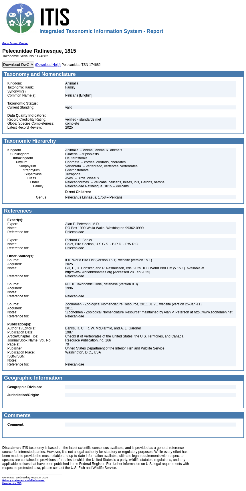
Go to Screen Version (15, 43)
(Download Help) (48, 65)
